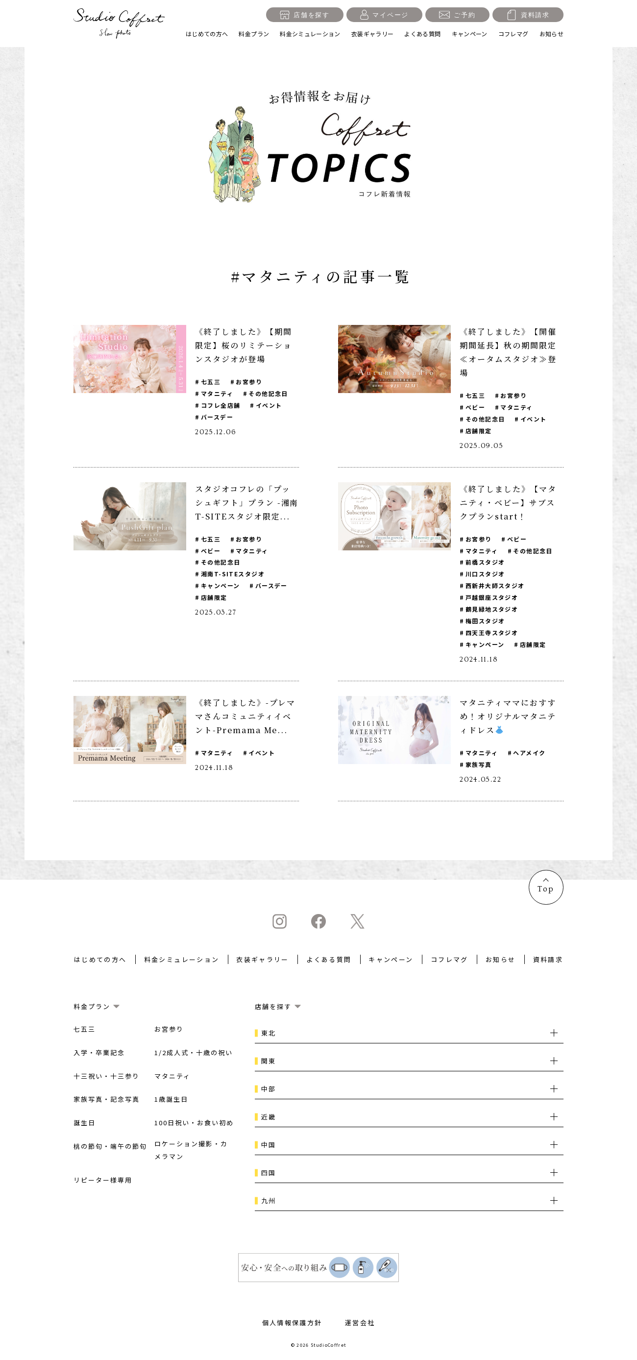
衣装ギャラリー (372, 33)
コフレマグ (513, 33)
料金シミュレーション (310, 33)
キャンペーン (470, 33)
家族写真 (479, 765)
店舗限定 (479, 430)
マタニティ (217, 393)
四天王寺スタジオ (492, 633)
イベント (269, 405)
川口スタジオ (485, 574)
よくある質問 (422, 33)
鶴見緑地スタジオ (492, 609)
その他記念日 (269, 393)
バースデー (217, 417)
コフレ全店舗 (221, 405)
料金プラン (254, 33)
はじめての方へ (207, 33)
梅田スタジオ (485, 621)
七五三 (210, 381)
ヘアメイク (530, 753)
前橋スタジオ (485, 562)
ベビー (475, 407)
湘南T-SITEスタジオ (233, 574)
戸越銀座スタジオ (492, 597)
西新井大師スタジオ (495, 586)
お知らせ (551, 33)
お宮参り (249, 381)
